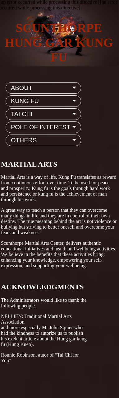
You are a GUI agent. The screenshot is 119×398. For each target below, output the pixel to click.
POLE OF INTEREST (44, 127)
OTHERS (44, 140)
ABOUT (44, 87)
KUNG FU (44, 100)
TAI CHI (44, 114)
